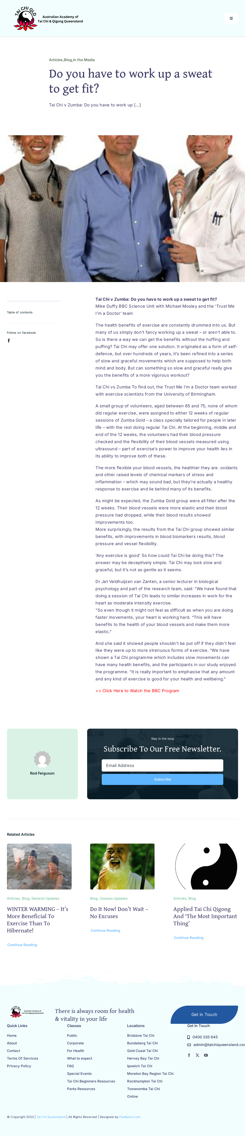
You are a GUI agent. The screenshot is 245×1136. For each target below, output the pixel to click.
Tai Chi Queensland (51, 1117)
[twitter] (197, 1055)
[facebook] (9, 341)
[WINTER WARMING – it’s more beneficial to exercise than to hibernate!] (39, 846)
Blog (68, 59)
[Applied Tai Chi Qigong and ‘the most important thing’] (205, 846)
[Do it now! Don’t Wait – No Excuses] (122, 846)
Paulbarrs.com (129, 1117)
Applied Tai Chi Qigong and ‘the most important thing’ (205, 916)
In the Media (84, 59)
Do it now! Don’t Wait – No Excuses (119, 912)
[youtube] (206, 1055)
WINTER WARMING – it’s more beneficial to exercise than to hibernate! (37, 919)
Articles (56, 59)
